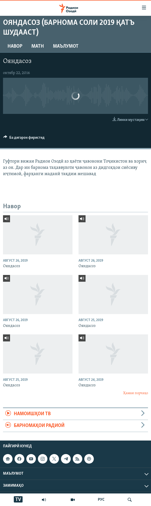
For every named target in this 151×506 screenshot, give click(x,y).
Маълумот (66, 46)
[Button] (24, 138)
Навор (15, 46)
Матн (37, 46)
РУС (101, 500)
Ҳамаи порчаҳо (135, 393)
